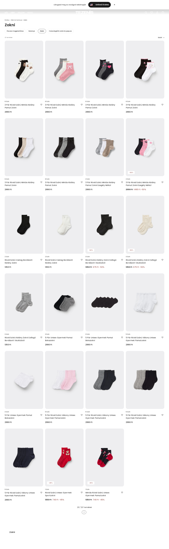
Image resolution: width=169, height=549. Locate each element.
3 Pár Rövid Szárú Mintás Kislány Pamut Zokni (19, 108)
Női (6, 13)
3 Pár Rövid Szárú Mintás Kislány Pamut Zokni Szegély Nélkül (100, 185)
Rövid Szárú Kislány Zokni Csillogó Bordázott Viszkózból (100, 263)
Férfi (13, 13)
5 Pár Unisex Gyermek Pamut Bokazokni (59, 340)
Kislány (21, 13)
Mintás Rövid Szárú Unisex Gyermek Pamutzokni (97, 495)
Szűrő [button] (161, 39)
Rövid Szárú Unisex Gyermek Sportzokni (58, 495)
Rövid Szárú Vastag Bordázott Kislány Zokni (19, 263)
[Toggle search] (146, 12)
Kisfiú (30, 13)
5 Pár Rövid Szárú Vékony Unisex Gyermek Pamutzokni (141, 340)
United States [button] (99, 4)
